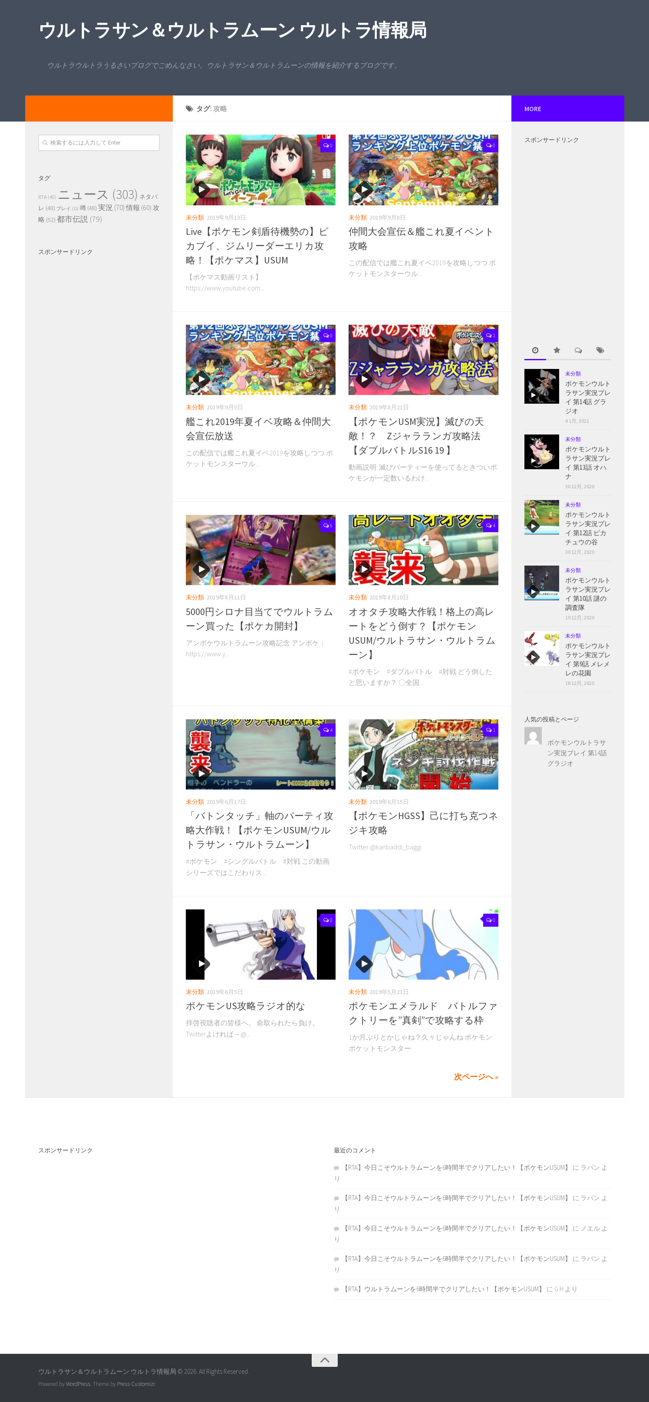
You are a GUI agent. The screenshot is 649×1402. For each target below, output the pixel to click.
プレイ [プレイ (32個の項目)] (67, 208)
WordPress (78, 1384)
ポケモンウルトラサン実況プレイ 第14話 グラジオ (577, 752)
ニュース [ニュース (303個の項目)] (98, 194)
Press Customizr (136, 1384)
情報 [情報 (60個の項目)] (139, 207)
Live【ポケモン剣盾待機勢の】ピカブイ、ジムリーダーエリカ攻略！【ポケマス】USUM (257, 245)
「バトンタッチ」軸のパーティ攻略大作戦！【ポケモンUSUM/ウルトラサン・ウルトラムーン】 (259, 830)
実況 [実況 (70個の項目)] (111, 207)
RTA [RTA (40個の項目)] (47, 197)
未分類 (195, 217)
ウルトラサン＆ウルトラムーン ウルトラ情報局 (232, 30)
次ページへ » (476, 1077)
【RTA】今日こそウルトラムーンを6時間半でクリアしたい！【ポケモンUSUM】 (456, 1167)
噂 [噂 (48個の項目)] (88, 208)
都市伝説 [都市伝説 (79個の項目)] (79, 219)
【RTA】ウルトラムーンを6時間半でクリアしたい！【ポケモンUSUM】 (443, 1289)
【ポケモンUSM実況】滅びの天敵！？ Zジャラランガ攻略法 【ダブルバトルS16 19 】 (424, 435)
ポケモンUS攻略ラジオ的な (246, 1006)
